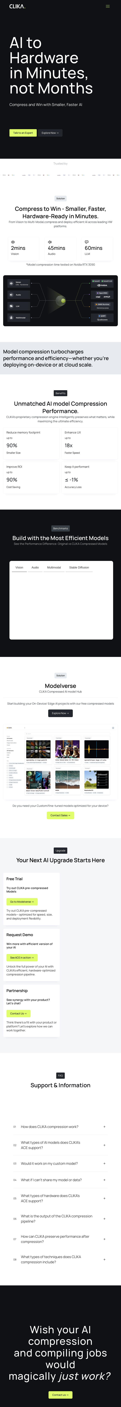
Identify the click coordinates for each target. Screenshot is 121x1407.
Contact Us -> (18, 1013)
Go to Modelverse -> (22, 901)
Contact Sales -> (60, 815)
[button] (108, 6)
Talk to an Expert (23, 133)
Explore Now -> (50, 133)
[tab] (19, 567)
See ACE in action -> (22, 957)
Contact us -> (60, 1395)
